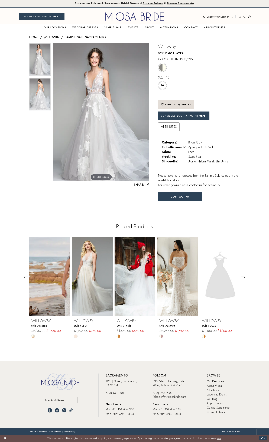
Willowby (51, 37)
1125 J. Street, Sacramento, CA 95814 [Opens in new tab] (121, 383)
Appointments (215, 403)
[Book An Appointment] (41, 16)
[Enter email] (60, 400)
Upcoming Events (217, 394)
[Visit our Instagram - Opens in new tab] (57, 410)
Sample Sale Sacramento (85, 37)
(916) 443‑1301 (115, 393)
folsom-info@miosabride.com (169, 397)
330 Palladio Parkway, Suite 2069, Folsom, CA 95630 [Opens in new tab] (168, 383)
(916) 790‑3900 (162, 393)
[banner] (134, 16)
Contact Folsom (216, 412)
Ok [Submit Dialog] (263, 438)
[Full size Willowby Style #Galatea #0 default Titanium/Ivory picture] (101, 112)
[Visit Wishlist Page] (244, 16)
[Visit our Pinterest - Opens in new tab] (64, 410)
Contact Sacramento (218, 408)
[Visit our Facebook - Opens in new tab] (50, 410)
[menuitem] (41, 16)
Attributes (169, 126)
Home (33, 37)
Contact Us (180, 197)
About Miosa (214, 386)
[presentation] (49, 276)
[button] (249, 16)
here (219, 438)
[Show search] (240, 16)
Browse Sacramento (180, 3)
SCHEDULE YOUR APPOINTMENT (184, 116)
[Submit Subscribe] (73, 400)
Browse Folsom (153, 3)
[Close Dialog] (5, 438)
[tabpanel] (40, 60)
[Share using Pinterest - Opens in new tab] (148, 184)
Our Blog (212, 399)
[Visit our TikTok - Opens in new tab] (71, 410)
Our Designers (215, 381)
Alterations (213, 390)
